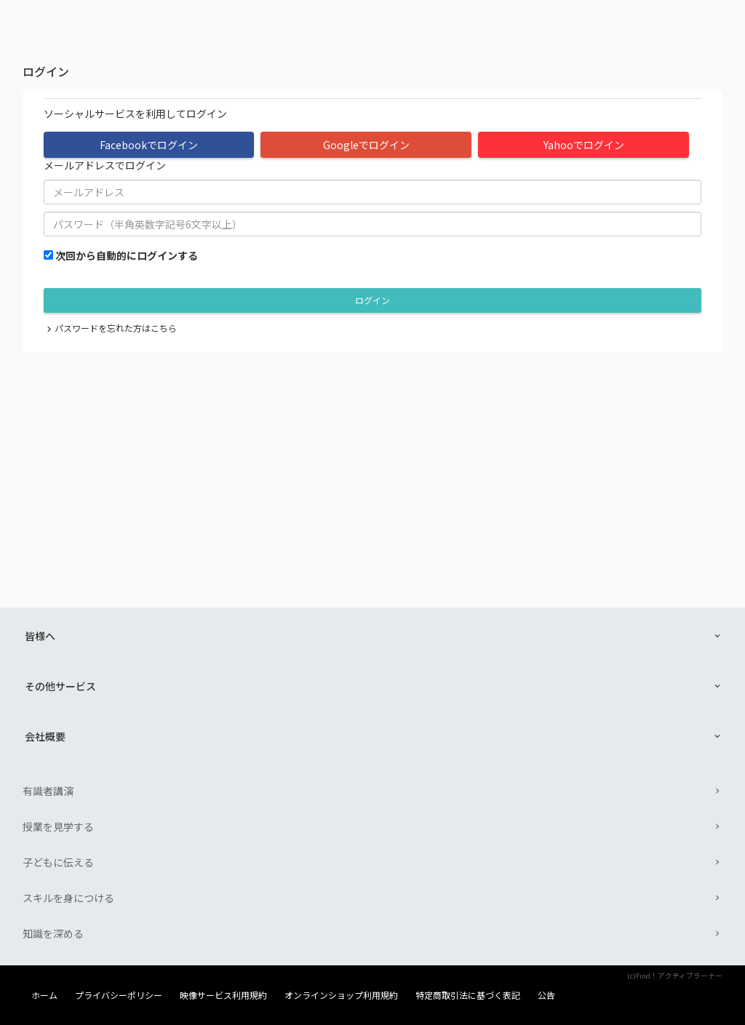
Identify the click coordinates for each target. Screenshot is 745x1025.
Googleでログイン (366, 144)
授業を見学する (58, 826)
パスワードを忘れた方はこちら (116, 328)
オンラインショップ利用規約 (341, 995)
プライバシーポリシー (118, 995)
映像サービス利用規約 (223, 995)
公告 (546, 995)
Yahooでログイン (583, 144)
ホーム (44, 995)
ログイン (372, 300)
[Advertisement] (373, 462)
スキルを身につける (68, 897)
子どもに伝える (58, 862)
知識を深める (53, 933)
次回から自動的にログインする (126, 255)
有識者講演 (48, 790)
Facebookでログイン (149, 144)
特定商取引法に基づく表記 (467, 995)
